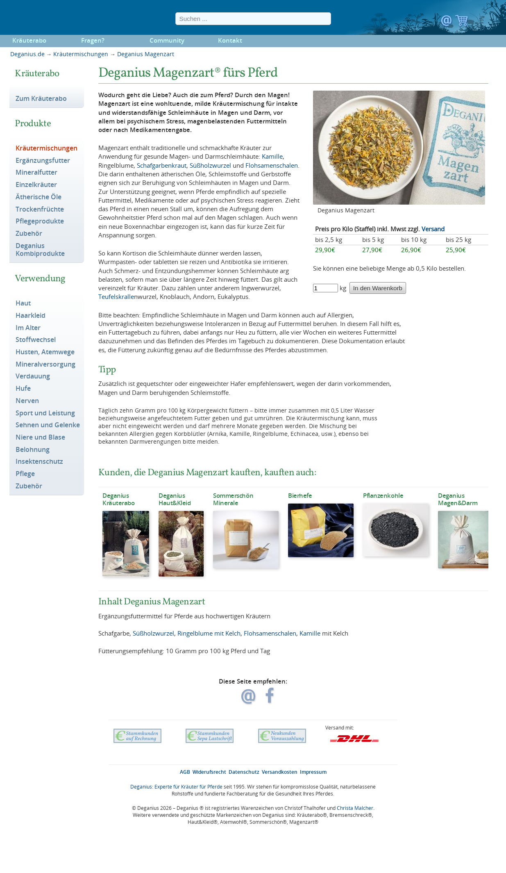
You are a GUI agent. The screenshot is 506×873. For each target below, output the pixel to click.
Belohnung (33, 450)
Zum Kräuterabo (41, 99)
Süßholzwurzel (210, 165)
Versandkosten (279, 771)
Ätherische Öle (38, 197)
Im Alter (28, 328)
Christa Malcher (355, 808)
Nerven (27, 401)
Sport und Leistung (45, 413)
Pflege (25, 474)
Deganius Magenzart (145, 54)
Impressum (313, 771)
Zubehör (29, 234)
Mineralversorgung (45, 364)
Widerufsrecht (209, 771)
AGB (185, 771)
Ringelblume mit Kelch (209, 633)
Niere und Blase (40, 437)
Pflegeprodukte (40, 221)
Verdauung (33, 376)
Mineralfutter (36, 173)
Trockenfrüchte (40, 209)
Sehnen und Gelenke (48, 425)
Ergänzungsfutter (43, 161)
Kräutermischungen (80, 54)
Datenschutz (244, 771)
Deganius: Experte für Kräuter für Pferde (176, 786)
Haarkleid (30, 316)
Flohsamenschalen (271, 165)
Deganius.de (27, 54)
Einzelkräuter (36, 185)
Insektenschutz (39, 462)
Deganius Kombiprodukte (40, 250)
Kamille (272, 156)
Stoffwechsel (36, 340)
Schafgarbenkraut (161, 165)
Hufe (23, 389)
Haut (23, 303)
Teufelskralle (116, 296)
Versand (433, 229)
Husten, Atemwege (45, 352)
